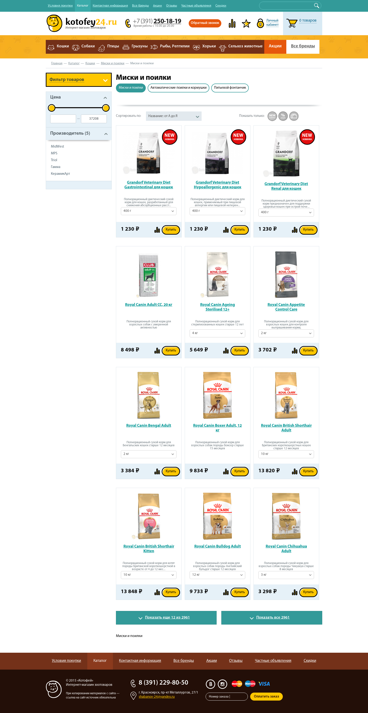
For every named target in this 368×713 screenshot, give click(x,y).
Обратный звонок (205, 23)
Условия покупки (60, 5)
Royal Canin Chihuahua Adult (286, 549)
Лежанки (58, 308)
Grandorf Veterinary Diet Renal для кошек (286, 186)
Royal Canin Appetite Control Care (286, 307)
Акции (157, 5)
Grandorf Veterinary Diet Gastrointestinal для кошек (148, 185)
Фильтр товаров (67, 79)
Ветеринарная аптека (70, 281)
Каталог (82, 5)
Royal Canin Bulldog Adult (217, 547)
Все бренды (140, 5)
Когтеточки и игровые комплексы (70, 320)
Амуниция (59, 290)
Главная (56, 63)
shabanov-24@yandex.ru (157, 697)
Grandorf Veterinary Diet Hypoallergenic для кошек (217, 185)
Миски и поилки (112, 63)
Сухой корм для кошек (71, 199)
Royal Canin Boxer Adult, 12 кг (217, 428)
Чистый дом (61, 272)
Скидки (220, 5)
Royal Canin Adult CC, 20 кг (148, 305)
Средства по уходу (67, 263)
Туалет (56, 244)
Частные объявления (196, 5)
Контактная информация (110, 5)
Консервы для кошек (69, 208)
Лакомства (60, 217)
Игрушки (58, 226)
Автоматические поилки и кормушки (178, 88)
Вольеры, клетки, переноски (76, 299)
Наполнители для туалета (73, 235)
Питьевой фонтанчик (230, 88)
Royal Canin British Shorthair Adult (286, 428)
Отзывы (171, 5)
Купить (171, 230)
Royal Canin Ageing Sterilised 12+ (217, 307)
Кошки (90, 63)
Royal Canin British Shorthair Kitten (148, 549)
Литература (61, 341)
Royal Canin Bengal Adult (148, 426)
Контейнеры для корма (71, 331)
